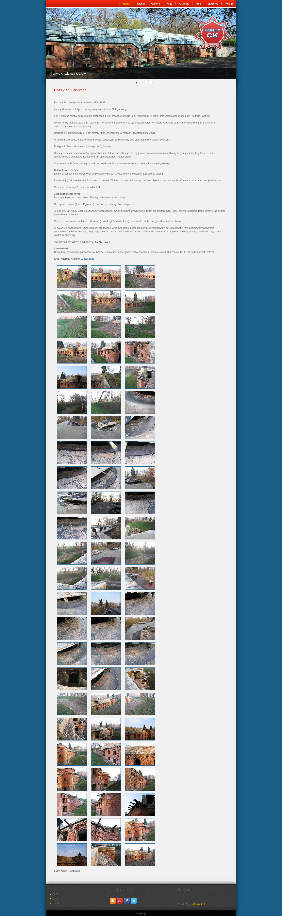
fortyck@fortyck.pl (195, 904)
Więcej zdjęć (87, 258)
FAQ (55, 894)
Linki (55, 898)
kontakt (96, 187)
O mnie (57, 903)
